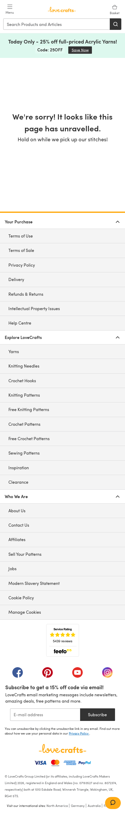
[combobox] (56, 24)
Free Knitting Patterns (28, 409)
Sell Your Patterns (24, 554)
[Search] (115, 24)
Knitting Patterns (24, 395)
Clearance (18, 482)
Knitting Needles (23, 366)
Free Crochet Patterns (29, 438)
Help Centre (19, 323)
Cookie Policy (21, 597)
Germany (78, 806)
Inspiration (18, 467)
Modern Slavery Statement (34, 583)
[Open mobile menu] (9, 9)
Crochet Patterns (24, 424)
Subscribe (97, 714)
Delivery (16, 279)
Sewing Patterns (24, 453)
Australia (94, 806)
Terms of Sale (21, 250)
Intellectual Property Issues (34, 308)
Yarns (13, 351)
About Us (16, 510)
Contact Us (18, 525)
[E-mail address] (45, 714)
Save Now (82, 49)
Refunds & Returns (25, 294)
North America (57, 806)
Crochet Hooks (22, 380)
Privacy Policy (21, 265)
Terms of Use (20, 236)
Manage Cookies (24, 612)
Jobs (12, 568)
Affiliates (16, 539)
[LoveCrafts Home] (62, 748)
